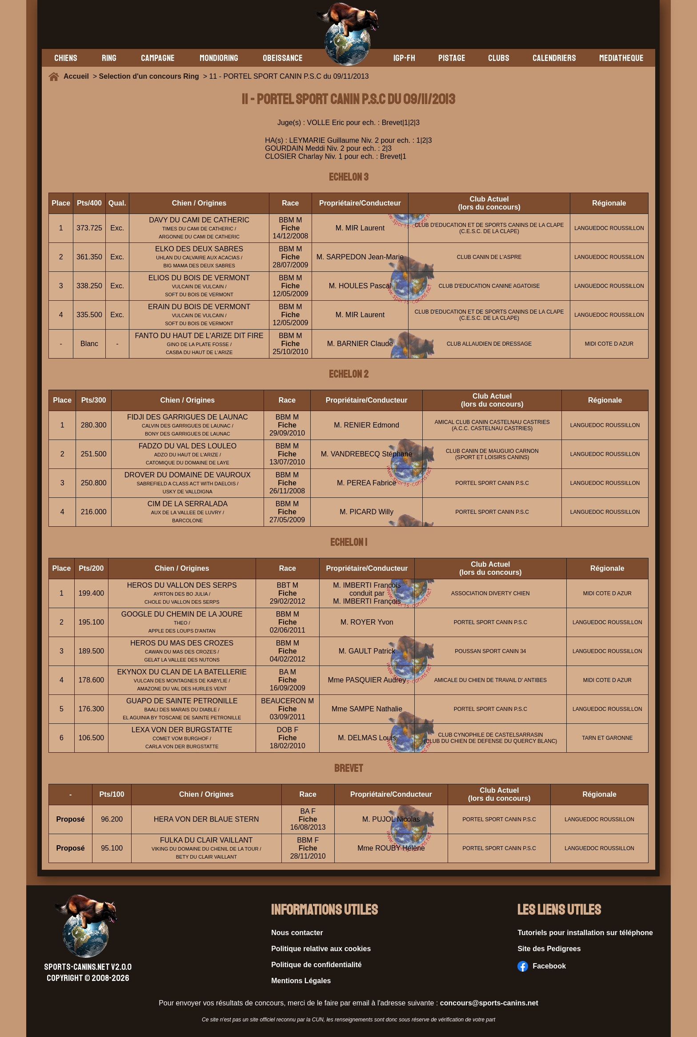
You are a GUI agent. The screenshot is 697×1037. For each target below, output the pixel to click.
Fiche (290, 228)
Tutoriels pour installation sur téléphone (585, 932)
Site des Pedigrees (549, 948)
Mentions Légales (301, 981)
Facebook (541, 966)
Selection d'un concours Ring (149, 76)
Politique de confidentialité (316, 964)
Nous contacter (297, 932)
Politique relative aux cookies (321, 948)
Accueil (78, 76)
